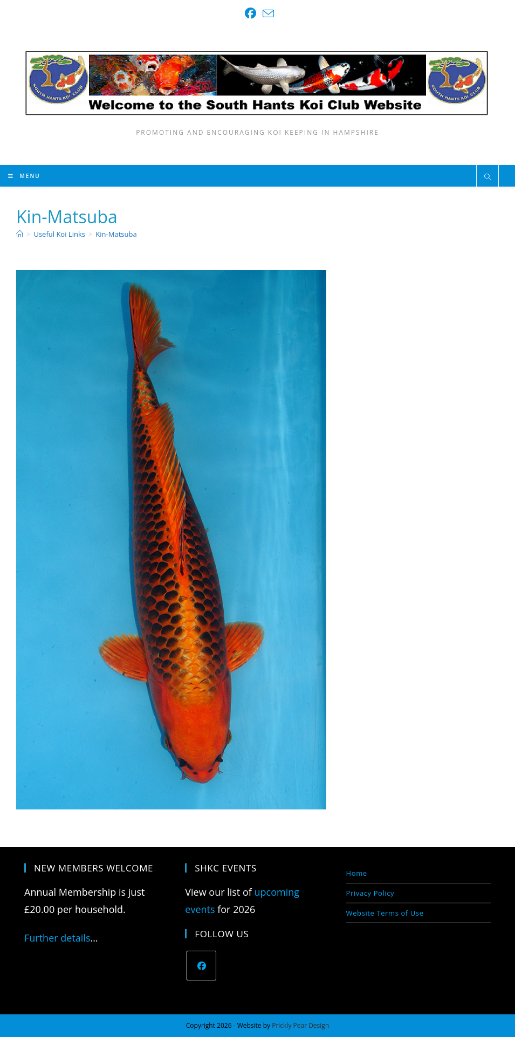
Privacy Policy (370, 893)
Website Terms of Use (385, 913)
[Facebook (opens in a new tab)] (250, 13)
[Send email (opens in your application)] (266, 13)
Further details (57, 937)
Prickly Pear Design (300, 1025)
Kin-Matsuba (115, 234)
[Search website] (487, 177)
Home (356, 873)
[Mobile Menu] (24, 176)
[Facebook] (201, 965)
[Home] (19, 234)
